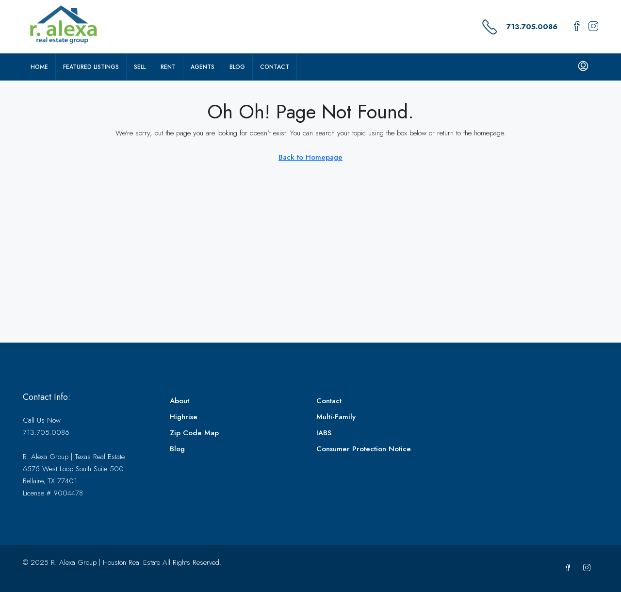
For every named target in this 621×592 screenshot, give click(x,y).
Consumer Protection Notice (363, 449)
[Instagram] (588, 568)
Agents (202, 67)
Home (39, 67)
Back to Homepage (310, 157)
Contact (274, 67)
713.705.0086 (532, 26)
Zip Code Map (194, 433)
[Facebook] (569, 568)
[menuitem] (583, 67)
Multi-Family (336, 416)
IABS (323, 433)
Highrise (183, 416)
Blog (237, 67)
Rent (168, 67)
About (179, 400)
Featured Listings (91, 67)
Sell (140, 67)
